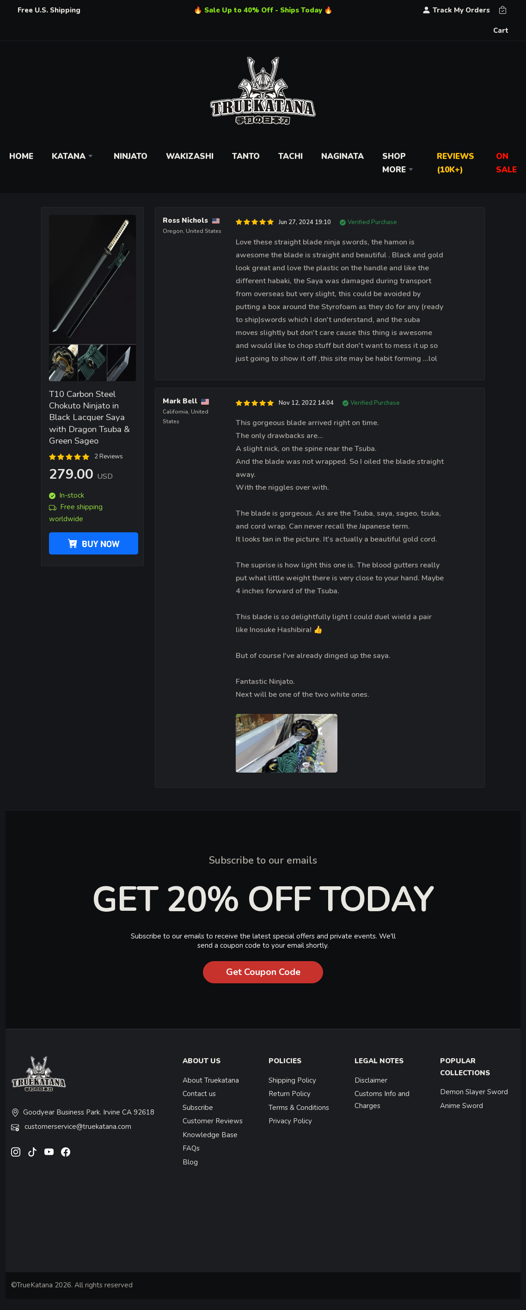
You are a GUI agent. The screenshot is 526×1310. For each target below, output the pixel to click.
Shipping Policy (292, 1080)
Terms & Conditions (299, 1107)
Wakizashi (190, 156)
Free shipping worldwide (76, 513)
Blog (190, 1162)
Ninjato (130, 156)
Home (21, 156)
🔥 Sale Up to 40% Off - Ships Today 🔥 (263, 10)
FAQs (191, 1148)
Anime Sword (461, 1105)
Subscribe (198, 1107)
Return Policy (290, 1093)
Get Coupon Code (263, 972)
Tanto (246, 156)
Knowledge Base (210, 1134)
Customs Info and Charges (382, 1099)
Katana (73, 156)
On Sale (506, 163)
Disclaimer (371, 1080)
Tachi (290, 156)
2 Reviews (108, 456)
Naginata (342, 156)
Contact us (199, 1093)
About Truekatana (211, 1080)
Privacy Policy (290, 1121)
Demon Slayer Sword (474, 1092)
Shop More (399, 163)
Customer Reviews (213, 1121)
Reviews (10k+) (455, 163)
